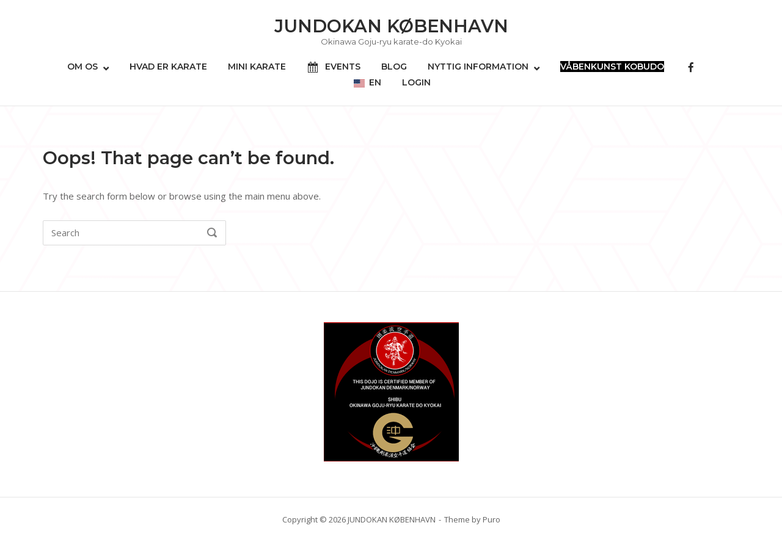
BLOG (394, 66)
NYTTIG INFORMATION (478, 66)
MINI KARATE (257, 66)
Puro (491, 519)
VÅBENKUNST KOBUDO (612, 66)
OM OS (82, 66)
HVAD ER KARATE (168, 66)
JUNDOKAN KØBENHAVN (391, 26)
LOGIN (416, 82)
